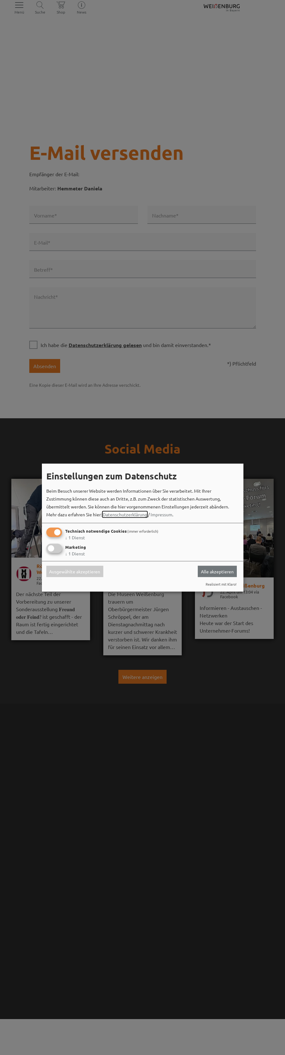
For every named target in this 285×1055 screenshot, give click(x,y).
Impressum (161, 514)
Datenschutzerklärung (125, 514)
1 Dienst (75, 537)
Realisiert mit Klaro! (221, 584)
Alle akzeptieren (217, 571)
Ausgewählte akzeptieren (74, 571)
